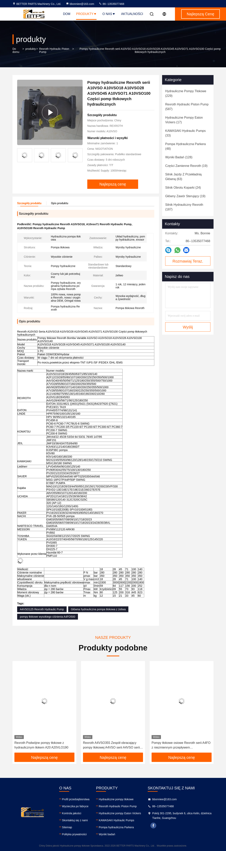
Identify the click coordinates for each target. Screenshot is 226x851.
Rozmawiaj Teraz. (187, 261)
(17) (184, 120)
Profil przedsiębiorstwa (75, 799)
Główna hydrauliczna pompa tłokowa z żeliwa (98, 609)
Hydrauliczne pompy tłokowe (116, 799)
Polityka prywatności (74, 834)
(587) (186, 107)
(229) (185, 93)
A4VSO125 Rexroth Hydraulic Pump (42, 609)
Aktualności (132, 14)
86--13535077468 (111, 3)
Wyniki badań (107, 834)
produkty (30, 48)
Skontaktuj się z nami (75, 820)
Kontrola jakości (71, 813)
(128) (178, 157)
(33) (185, 133)
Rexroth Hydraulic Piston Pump (54, 50)
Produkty (86, 14)
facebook (153, 825)
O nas (108, 14)
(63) (183, 177)
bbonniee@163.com (80, 3)
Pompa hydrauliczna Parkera (116, 827)
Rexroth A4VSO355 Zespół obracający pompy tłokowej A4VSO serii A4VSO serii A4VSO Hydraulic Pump (111, 745)
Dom (66, 14)
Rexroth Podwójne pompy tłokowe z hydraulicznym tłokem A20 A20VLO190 (41, 745)
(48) (185, 146)
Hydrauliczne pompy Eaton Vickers (120, 813)
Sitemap (67, 827)
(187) (184, 207)
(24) (183, 187)
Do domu (15, 50)
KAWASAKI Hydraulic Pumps (116, 820)
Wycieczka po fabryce (75, 806)
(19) (186, 165)
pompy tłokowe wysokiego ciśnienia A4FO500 (47, 616)
